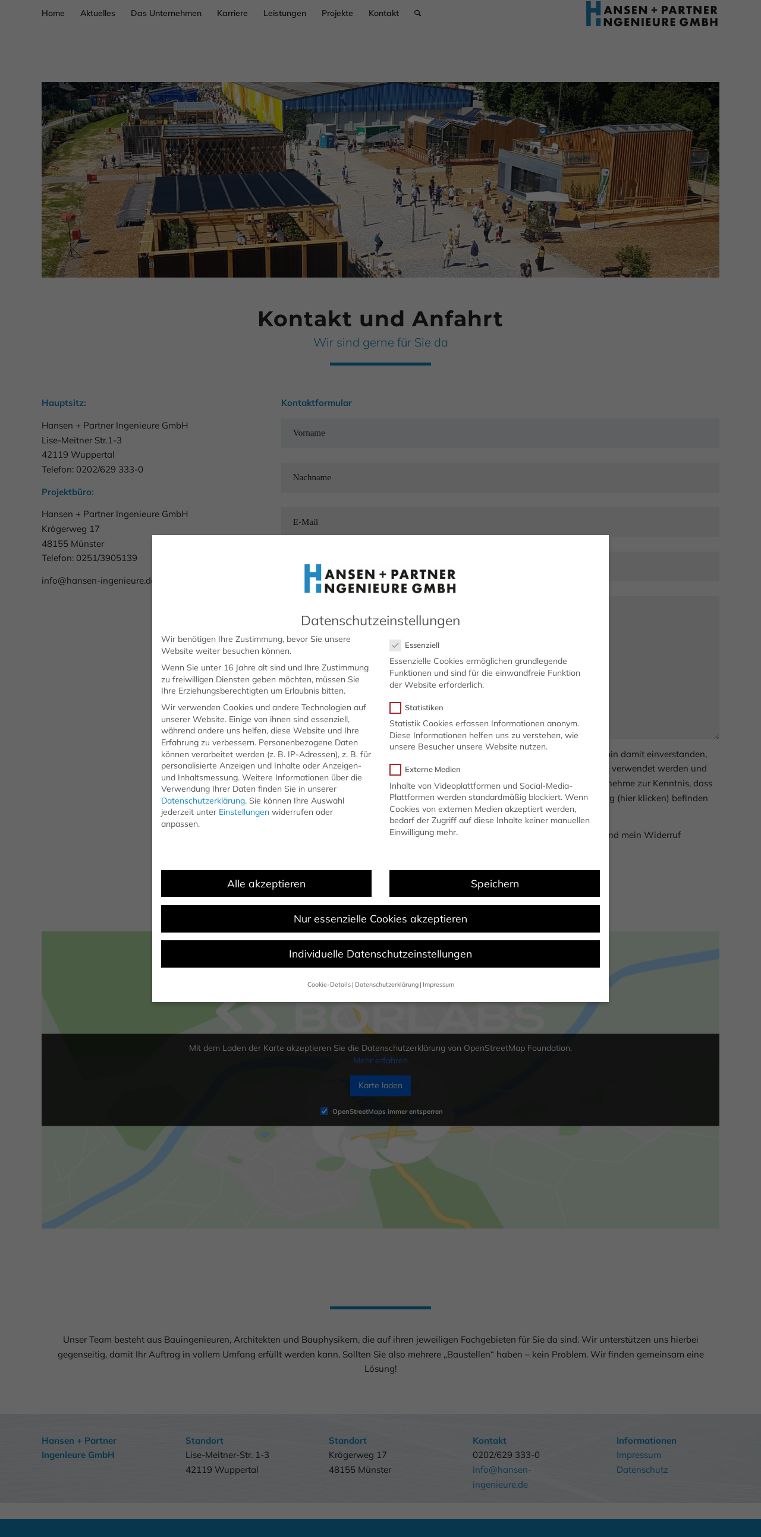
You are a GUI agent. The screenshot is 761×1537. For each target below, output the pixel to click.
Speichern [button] (495, 883)
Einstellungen (244, 812)
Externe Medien (430, 769)
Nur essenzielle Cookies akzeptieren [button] (380, 918)
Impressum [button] (438, 984)
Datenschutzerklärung (203, 800)
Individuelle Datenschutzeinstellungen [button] (380, 953)
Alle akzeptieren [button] (266, 883)
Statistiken (421, 707)
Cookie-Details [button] (329, 984)
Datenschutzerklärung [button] (387, 984)
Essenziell (419, 645)
